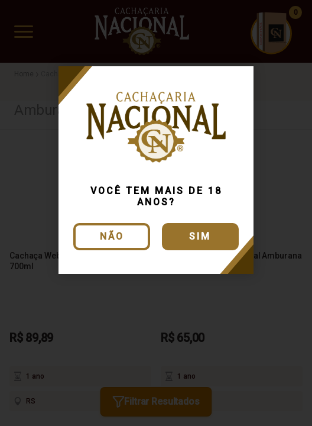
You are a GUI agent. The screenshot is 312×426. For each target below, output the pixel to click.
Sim (200, 236)
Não (112, 236)
